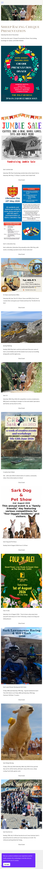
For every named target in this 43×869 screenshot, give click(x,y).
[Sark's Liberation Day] (21, 212)
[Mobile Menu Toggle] (2, 2)
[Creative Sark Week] (21, 440)
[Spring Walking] (21, 327)
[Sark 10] (21, 377)
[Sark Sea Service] (21, 804)
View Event (21, 180)
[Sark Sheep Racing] (21, 731)
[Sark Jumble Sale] (21, 139)
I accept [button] (6, 864)
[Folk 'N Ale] (21, 580)
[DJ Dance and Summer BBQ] (21, 275)
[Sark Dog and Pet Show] (21, 512)
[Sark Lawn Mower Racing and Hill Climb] (21, 655)
